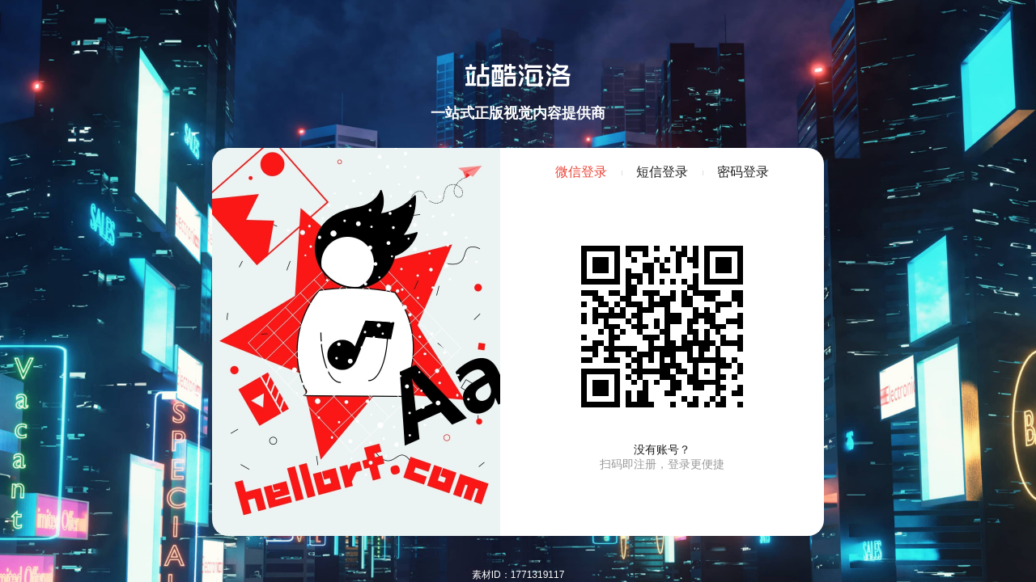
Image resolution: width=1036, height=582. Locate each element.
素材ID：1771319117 (518, 574)
